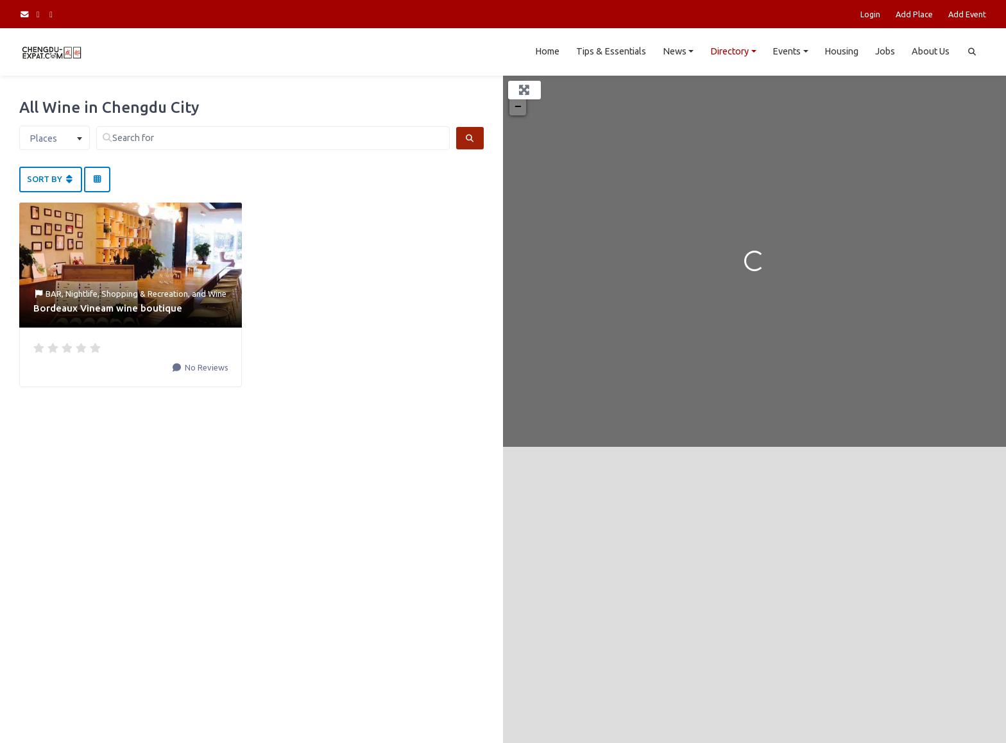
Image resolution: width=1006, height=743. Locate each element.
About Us (931, 51)
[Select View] (97, 179)
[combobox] (54, 138)
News (674, 51)
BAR (54, 293)
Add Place (914, 14)
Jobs (885, 51)
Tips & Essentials (611, 51)
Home (547, 51)
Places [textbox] (43, 138)
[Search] (470, 138)
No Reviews (205, 367)
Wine (217, 293)
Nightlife (81, 293)
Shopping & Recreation (144, 293)
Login (870, 14)
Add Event (967, 14)
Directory (729, 51)
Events (786, 51)
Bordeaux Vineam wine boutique (107, 308)
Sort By (50, 178)
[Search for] (273, 138)
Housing (841, 51)
